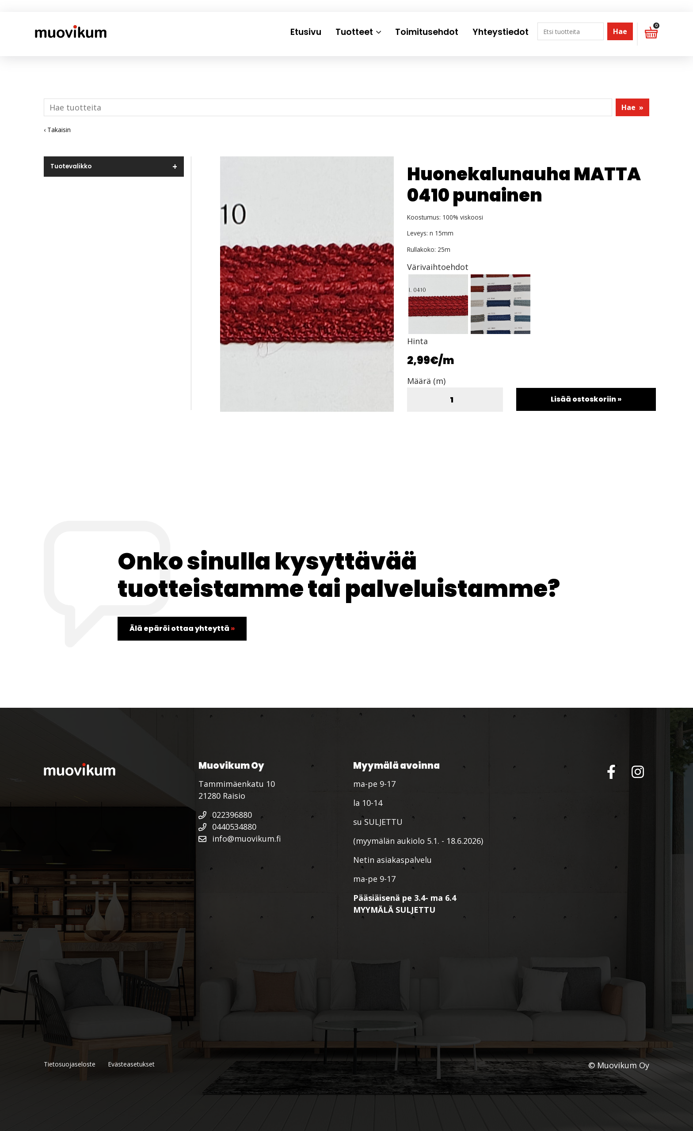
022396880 (225, 814)
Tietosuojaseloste (69, 1064)
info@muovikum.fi (239, 838)
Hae (620, 31)
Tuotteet (354, 32)
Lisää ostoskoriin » (586, 399)
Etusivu (305, 32)
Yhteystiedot (500, 32)
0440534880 (227, 826)
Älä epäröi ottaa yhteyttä (182, 628)
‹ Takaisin (57, 129)
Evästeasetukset (131, 1064)
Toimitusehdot (426, 32)
